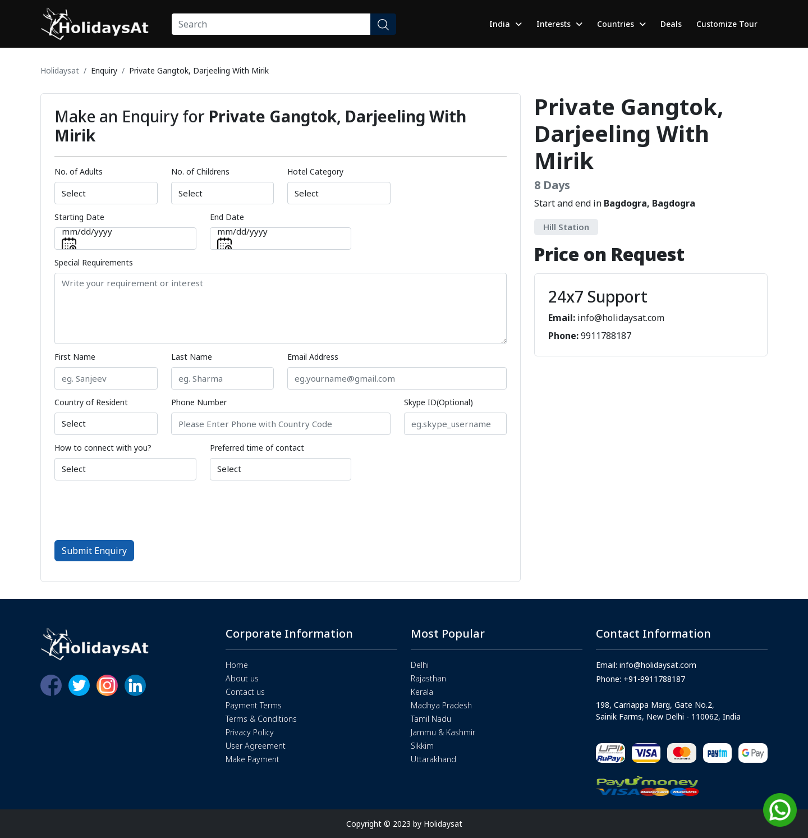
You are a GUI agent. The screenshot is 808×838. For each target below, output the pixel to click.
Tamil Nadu (431, 718)
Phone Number (199, 402)
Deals (671, 24)
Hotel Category (315, 171)
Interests (559, 24)
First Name (74, 356)
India (505, 24)
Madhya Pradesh (441, 705)
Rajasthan (428, 678)
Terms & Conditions (261, 718)
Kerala (422, 691)
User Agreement (256, 745)
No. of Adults (78, 171)
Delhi (420, 665)
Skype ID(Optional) (438, 402)
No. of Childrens (200, 171)
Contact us (245, 691)
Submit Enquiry (94, 550)
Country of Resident (91, 402)
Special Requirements (93, 262)
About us (242, 678)
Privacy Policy (250, 732)
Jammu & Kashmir (443, 732)
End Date (227, 217)
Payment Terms (254, 705)
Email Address (312, 356)
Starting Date (79, 217)
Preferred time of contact (257, 447)
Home (237, 665)
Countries (621, 24)
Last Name (191, 356)
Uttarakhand (433, 759)
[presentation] (139, 509)
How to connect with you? (103, 447)
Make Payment (252, 759)
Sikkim (422, 745)
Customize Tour (727, 24)
